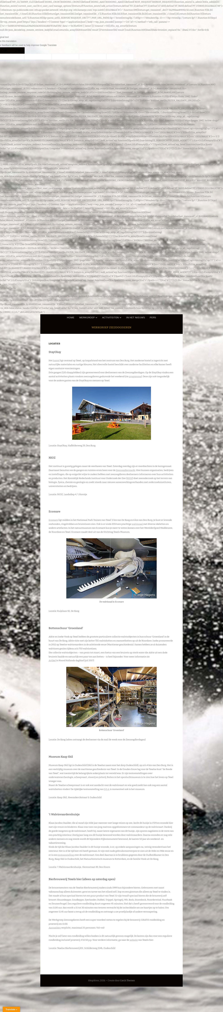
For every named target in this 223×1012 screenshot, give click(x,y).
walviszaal (137, 524)
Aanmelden (55, 927)
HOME (70, 317)
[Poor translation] (18, 50)
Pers (153, 317)
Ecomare (53, 520)
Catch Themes (127, 980)
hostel (56, 360)
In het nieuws (135, 317)
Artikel (52, 660)
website (134, 940)
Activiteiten (110, 317)
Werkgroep (87, 317)
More (2, 160)
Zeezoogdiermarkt (125, 470)
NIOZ (129, 478)
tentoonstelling (66, 855)
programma (135, 376)
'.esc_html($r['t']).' (12, 152)
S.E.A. (106, 789)
